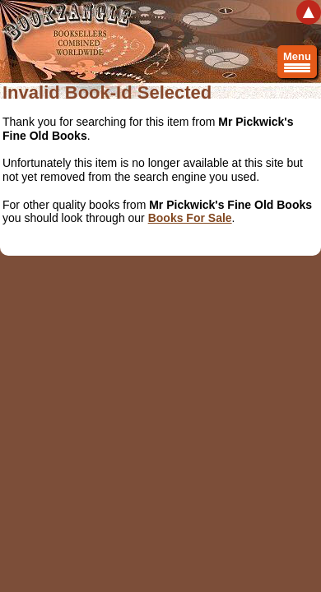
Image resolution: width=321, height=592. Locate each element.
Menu (297, 64)
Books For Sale (190, 217)
